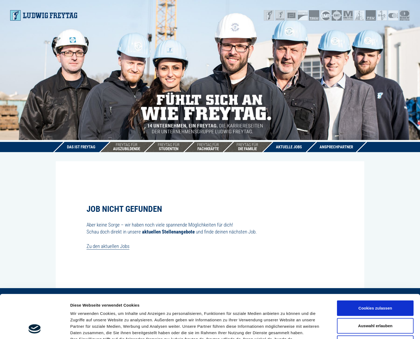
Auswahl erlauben (375, 284)
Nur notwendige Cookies (375, 302)
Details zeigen (284, 328)
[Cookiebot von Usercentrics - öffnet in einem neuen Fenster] (34, 329)
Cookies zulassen (375, 267)
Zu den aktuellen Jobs (108, 246)
